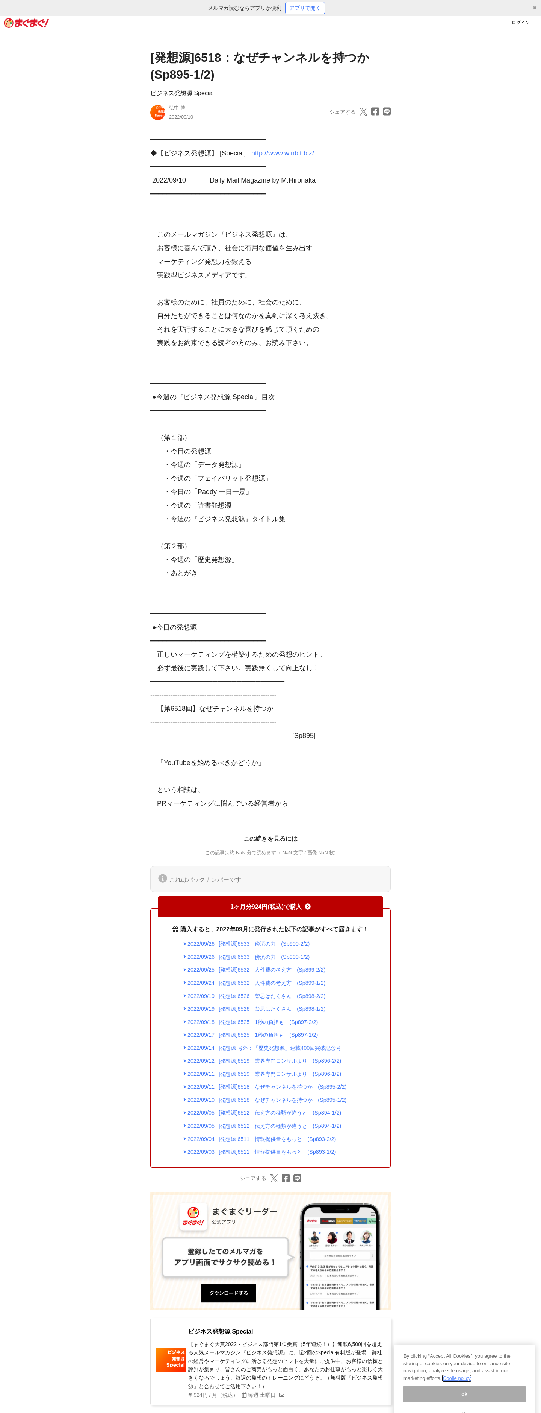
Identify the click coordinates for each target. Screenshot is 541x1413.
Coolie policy (457, 1386)
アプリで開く (305, 8)
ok (464, 1401)
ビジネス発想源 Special (182, 93)
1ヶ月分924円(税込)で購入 (270, 906)
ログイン (521, 22)
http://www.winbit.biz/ (282, 153)
